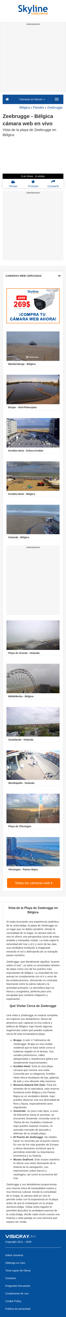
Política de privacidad (17, 1308)
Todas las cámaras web (34, 883)
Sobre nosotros (14, 1255)
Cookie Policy (13, 1301)
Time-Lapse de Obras (18, 1270)
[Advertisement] (33, 59)
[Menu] (57, 99)
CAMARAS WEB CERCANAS (33, 276)
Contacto (10, 1278)
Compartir (53, 184)
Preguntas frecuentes (17, 1285)
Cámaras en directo (32, 99)
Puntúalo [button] (33, 184)
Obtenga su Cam (15, 1262)
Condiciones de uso (17, 1293)
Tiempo (13, 184)
